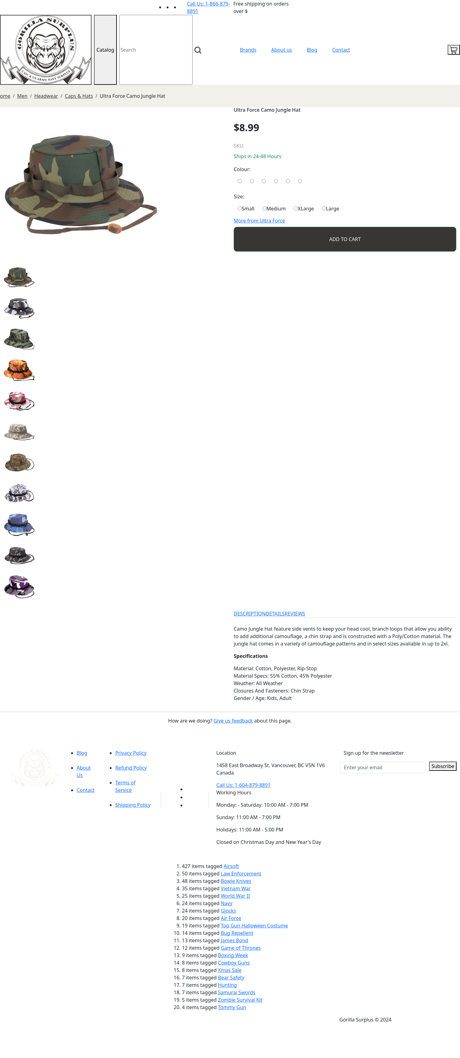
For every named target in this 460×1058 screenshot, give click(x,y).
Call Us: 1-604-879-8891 (243, 785)
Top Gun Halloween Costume (254, 925)
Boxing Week (233, 955)
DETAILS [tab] (275, 613)
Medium (274, 208)
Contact (341, 49)
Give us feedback (233, 720)
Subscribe (443, 766)
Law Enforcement (241, 873)
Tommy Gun (232, 1007)
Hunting (227, 985)
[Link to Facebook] (190, 797)
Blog (312, 49)
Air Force (231, 918)
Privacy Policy (131, 752)
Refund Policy (131, 767)
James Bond (234, 940)
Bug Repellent (237, 933)
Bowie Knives (236, 881)
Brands (248, 49)
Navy (226, 903)
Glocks (228, 910)
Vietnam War (236, 888)
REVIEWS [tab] (295, 613)
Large (330, 208)
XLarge (304, 208)
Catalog (105, 49)
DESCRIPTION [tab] (250, 613)
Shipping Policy (133, 804)
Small (246, 208)
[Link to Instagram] (183, 7)
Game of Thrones (241, 947)
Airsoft (231, 866)
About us (281, 49)
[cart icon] (454, 50)
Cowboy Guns (234, 962)
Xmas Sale (229, 970)
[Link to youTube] (190, 789)
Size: (239, 196)
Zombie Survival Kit (240, 999)
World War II (235, 895)
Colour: (242, 169)
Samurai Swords (236, 992)
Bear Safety (231, 977)
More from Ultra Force (259, 220)
